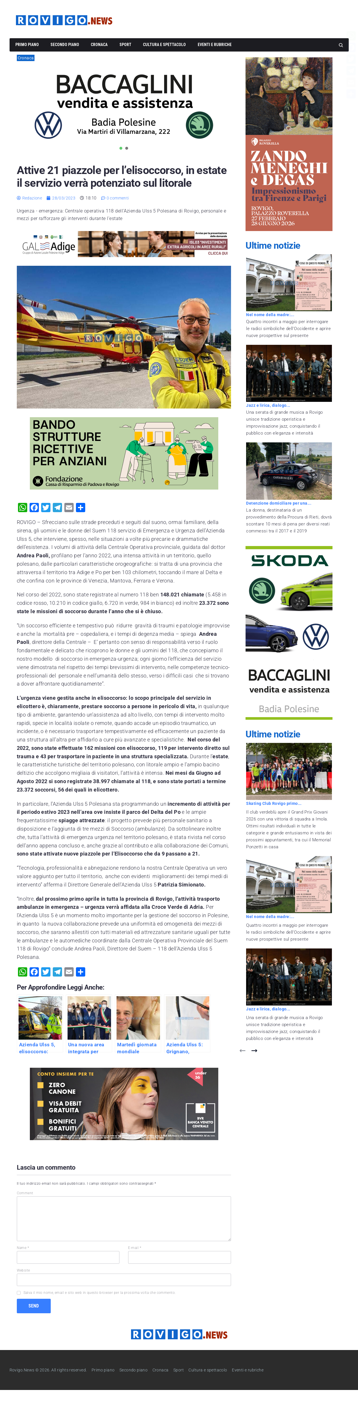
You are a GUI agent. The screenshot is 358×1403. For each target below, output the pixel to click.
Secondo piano (64, 44)
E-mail (134, 1261)
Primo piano (27, 44)
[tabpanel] (124, 106)
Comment (25, 1206)
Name (23, 1261)
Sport (125, 44)
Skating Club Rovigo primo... (275, 803)
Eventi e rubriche (215, 44)
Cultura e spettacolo (164, 44)
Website (23, 1283)
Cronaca (99, 44)
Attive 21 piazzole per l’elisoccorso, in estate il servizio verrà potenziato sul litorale (121, 182)
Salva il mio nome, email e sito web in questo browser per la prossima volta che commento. (99, 1305)
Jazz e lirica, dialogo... (269, 405)
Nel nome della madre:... (271, 314)
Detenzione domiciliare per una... (280, 503)
